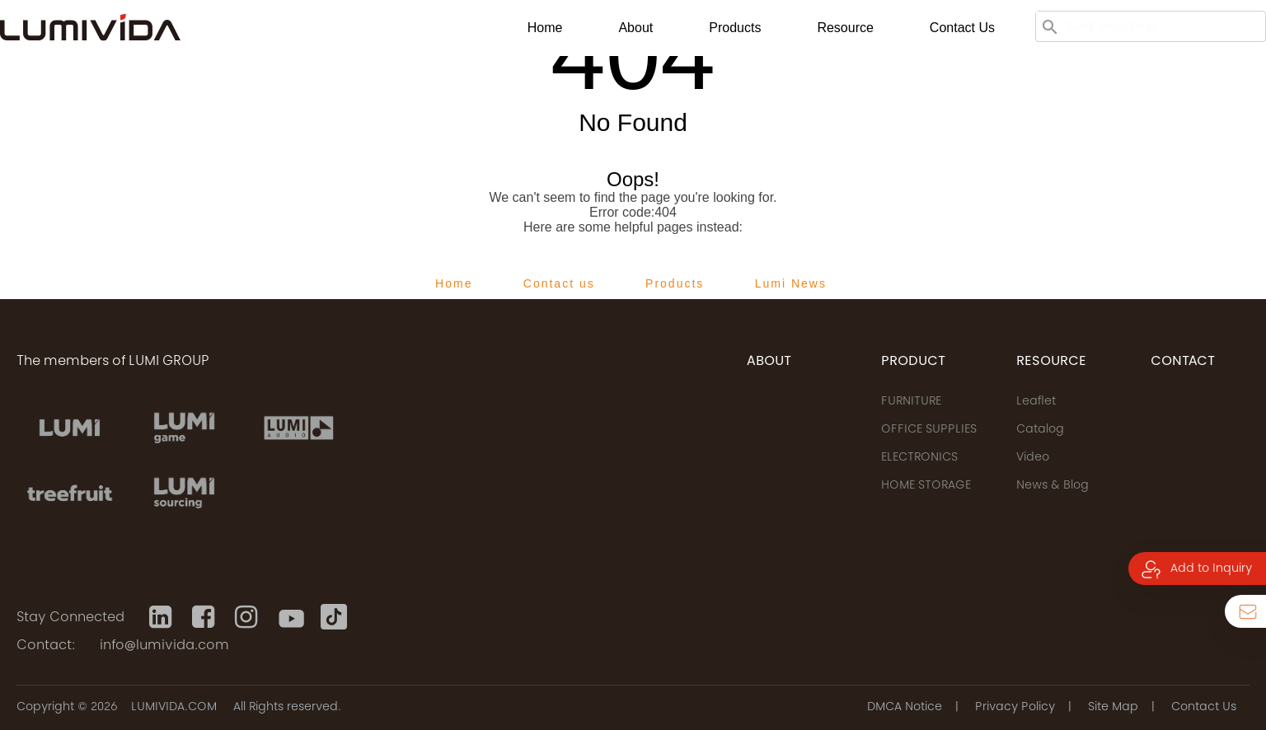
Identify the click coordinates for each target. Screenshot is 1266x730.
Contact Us (1203, 708)
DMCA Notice (904, 708)
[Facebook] (205, 617)
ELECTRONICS (919, 458)
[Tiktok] (334, 617)
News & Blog (1052, 486)
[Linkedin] (162, 617)
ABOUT (769, 361)
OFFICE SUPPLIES (929, 430)
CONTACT (1183, 361)
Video (1032, 458)
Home (545, 28)
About (635, 28)
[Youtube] (291, 617)
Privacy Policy (1015, 708)
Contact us (962, 28)
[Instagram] (248, 617)
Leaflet (1036, 402)
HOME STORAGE (926, 486)
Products (735, 28)
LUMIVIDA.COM (174, 708)
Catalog (1040, 430)
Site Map (1113, 708)
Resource (845, 28)
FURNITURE (911, 402)
